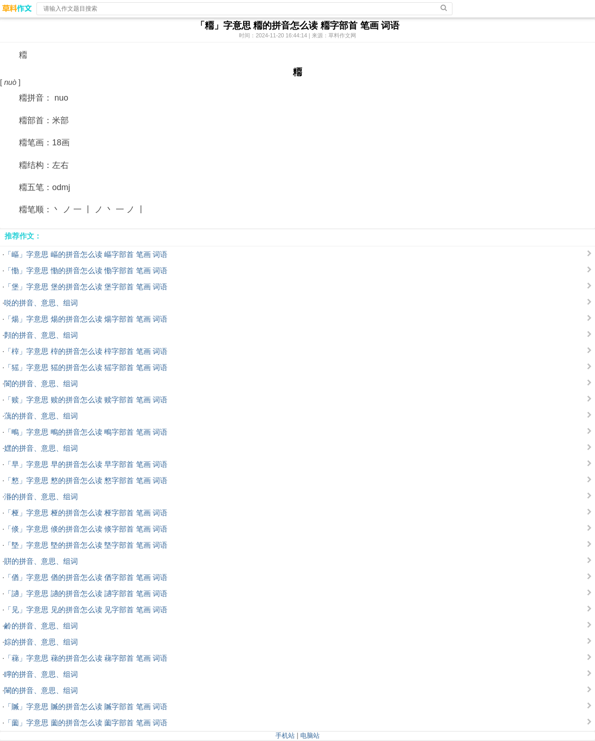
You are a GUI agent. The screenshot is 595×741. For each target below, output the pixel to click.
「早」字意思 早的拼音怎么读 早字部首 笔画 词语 (85, 464)
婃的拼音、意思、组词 (41, 642)
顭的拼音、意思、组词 (41, 335)
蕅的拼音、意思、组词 (41, 416)
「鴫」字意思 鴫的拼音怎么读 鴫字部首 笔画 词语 (85, 432)
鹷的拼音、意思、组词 (41, 626)
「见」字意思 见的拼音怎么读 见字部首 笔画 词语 (85, 610)
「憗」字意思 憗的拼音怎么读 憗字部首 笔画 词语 (85, 480)
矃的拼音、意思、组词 (41, 674)
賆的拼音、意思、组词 (41, 561)
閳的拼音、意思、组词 (41, 690)
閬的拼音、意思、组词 (41, 384)
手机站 (285, 735)
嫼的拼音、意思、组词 (41, 448)
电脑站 (310, 735)
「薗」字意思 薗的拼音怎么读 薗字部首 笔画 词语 (85, 723)
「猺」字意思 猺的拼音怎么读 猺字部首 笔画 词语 (85, 367)
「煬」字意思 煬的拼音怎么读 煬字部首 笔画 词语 (85, 319)
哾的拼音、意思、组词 (41, 303)
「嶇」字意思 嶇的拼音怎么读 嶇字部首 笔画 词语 (85, 254)
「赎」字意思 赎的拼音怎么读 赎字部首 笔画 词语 (85, 400)
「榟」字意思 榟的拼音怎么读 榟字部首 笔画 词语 (85, 351)
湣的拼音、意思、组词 (41, 497)
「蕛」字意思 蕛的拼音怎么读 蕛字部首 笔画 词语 (85, 658)
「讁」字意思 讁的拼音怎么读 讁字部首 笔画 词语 (85, 594)
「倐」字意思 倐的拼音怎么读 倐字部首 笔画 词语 (85, 529)
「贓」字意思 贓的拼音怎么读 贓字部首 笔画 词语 (85, 707)
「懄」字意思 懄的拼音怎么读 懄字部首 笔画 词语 (85, 271)
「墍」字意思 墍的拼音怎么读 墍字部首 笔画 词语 (85, 545)
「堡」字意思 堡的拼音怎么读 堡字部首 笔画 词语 (85, 287)
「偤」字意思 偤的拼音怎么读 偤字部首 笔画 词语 (85, 577)
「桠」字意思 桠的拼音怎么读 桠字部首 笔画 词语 (85, 513)
